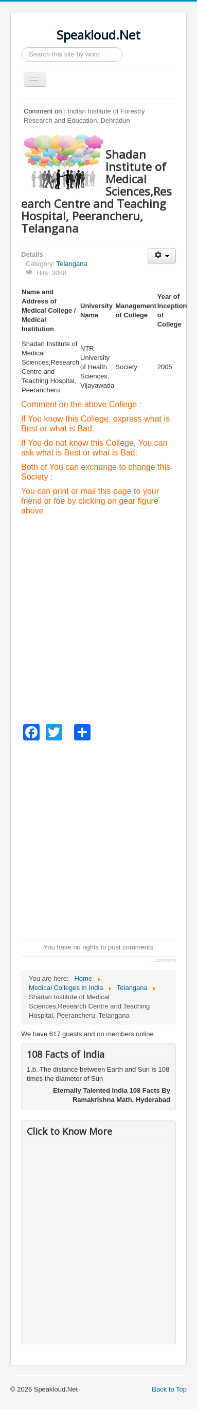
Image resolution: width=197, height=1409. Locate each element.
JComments (163, 960)
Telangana (72, 264)
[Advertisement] (98, 619)
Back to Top (169, 1389)
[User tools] (162, 256)
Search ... (21, 47)
